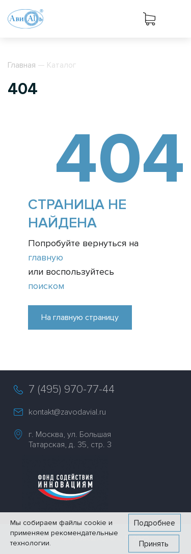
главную (45, 257)
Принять (154, 543)
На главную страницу (80, 317)
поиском (46, 285)
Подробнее (154, 523)
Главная (22, 65)
